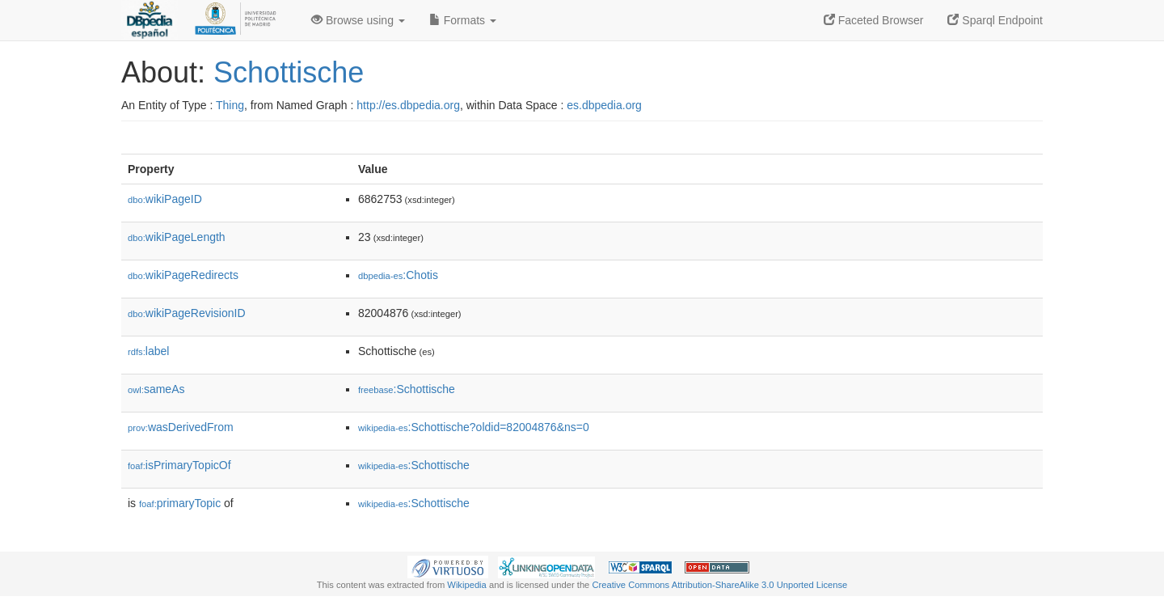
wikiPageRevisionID (187, 313)
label (148, 351)
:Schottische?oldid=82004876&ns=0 (473, 427)
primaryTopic (180, 503)
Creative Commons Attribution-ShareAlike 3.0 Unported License (719, 585)
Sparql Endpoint (995, 20)
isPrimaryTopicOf (179, 465)
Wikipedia (467, 585)
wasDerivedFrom (181, 427)
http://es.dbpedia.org (408, 105)
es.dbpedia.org (604, 105)
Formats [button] (462, 20)
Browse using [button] (358, 20)
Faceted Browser (874, 20)
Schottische (288, 72)
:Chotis (398, 275)
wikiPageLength (177, 237)
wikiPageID (165, 198)
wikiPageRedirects (183, 275)
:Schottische (406, 389)
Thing (230, 105)
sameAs (156, 389)
